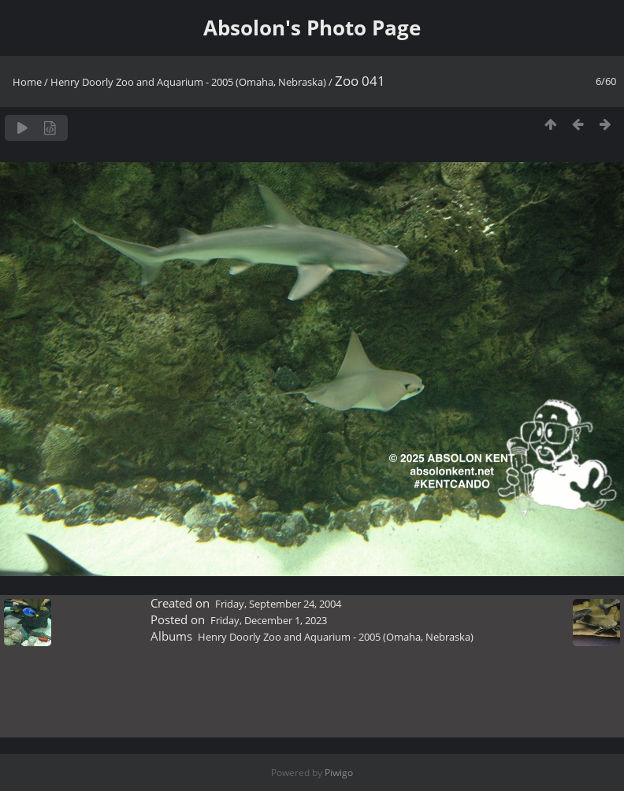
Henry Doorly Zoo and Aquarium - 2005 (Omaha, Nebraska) (188, 82)
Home (27, 82)
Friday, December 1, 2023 (268, 620)
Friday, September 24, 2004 (278, 604)
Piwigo (339, 772)
